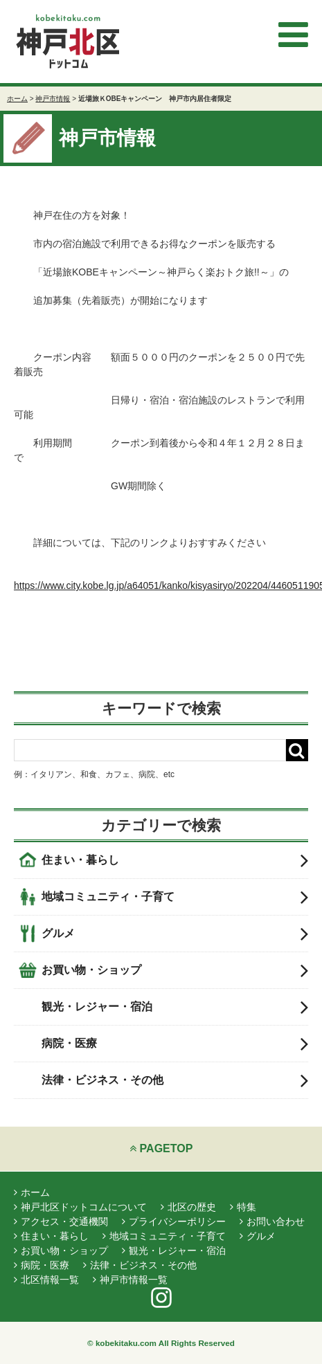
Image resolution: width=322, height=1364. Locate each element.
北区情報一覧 (46, 1279)
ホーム (17, 98)
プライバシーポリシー (174, 1221)
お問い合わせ (272, 1221)
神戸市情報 (52, 98)
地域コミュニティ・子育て (175, 897)
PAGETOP (161, 1148)
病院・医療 (175, 1044)
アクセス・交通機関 (61, 1221)
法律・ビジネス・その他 (175, 1080)
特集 (243, 1206)
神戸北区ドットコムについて (80, 1206)
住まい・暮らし (175, 860)
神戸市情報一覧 (130, 1279)
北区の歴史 (188, 1206)
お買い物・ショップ (175, 970)
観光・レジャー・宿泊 (175, 1007)
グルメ (175, 933)
